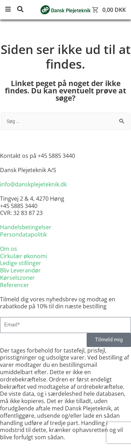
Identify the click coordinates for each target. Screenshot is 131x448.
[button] (10, 9)
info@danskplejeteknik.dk (33, 184)
